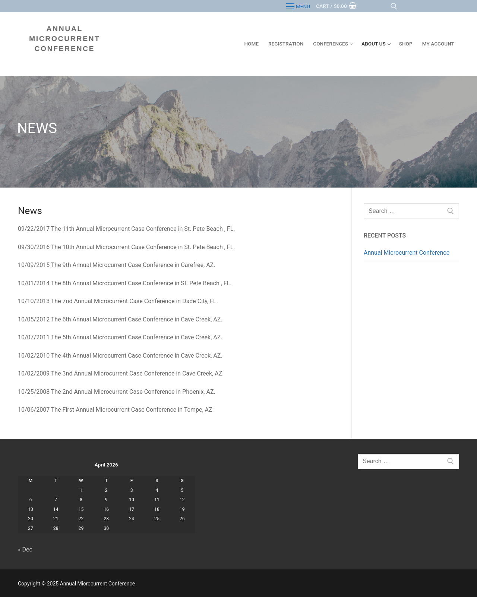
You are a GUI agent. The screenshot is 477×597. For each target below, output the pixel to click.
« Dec (25, 549)
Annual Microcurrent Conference (406, 252)
